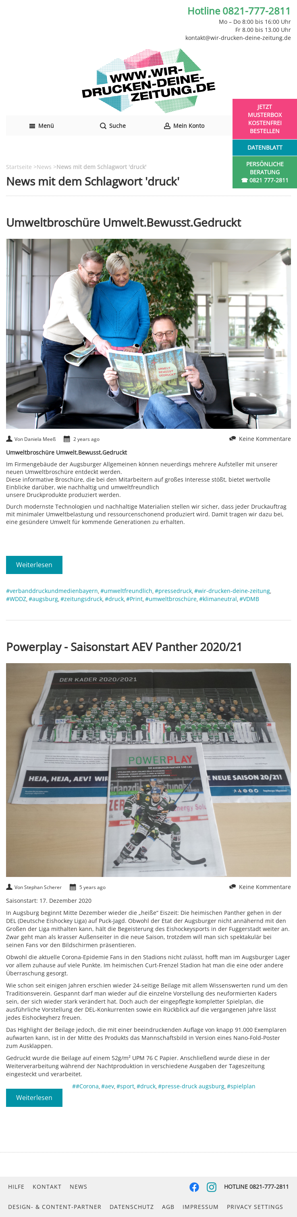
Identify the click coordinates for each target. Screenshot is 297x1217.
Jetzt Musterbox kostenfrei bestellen (265, 119)
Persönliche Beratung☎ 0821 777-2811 (265, 172)
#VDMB (249, 599)
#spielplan (241, 1086)
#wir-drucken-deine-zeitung (232, 591)
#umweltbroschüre (171, 599)
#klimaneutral (218, 599)
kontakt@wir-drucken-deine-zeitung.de (238, 38)
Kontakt (47, 1186)
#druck (114, 599)
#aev (107, 1086)
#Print (134, 599)
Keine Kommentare (265, 439)
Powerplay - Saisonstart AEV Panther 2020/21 (124, 646)
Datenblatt (264, 147)
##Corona (85, 1086)
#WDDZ (16, 599)
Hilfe (16, 1186)
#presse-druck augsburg (191, 1086)
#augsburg (43, 599)
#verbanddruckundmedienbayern (52, 591)
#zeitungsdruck (81, 599)
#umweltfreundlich (126, 591)
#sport (125, 1086)
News (78, 1186)
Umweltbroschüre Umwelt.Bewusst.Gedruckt (123, 222)
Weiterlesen (34, 564)
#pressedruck (173, 591)
